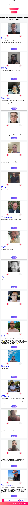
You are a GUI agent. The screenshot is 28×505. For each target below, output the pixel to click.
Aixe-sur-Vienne (4, 366)
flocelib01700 (3, 67)
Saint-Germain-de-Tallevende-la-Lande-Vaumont (10, 157)
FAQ (13, 503)
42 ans (6, 128)
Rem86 (2, 37)
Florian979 (3, 395)
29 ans (9, 366)
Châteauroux (3, 306)
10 (22, 500)
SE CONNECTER (14, 12)
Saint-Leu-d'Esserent (5, 426)
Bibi (2, 454)
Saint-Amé (3, 455)
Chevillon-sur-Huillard (5, 217)
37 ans (6, 336)
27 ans (11, 396)
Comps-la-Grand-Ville (5, 396)
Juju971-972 (3, 425)
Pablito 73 (3, 335)
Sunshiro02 (3, 127)
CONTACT (25, 503)
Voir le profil (14, 48)
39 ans (11, 38)
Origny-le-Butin (4, 98)
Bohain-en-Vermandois (5, 485)
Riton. (2, 216)
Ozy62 (2, 276)
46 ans (6, 187)
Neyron (2, 68)
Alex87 (2, 365)
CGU (16, 503)
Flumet (2, 336)
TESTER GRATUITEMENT (14, 8)
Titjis (2, 97)
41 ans (10, 277)
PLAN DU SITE (20, 503)
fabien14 (3, 156)
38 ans (10, 426)
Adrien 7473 (3, 246)
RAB (2, 186)
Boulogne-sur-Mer (4, 277)
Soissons (3, 128)
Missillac (3, 187)
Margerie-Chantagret (5, 38)
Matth (2, 484)
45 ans (8, 98)
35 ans (6, 68)
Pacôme (2, 305)
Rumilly (2, 247)
